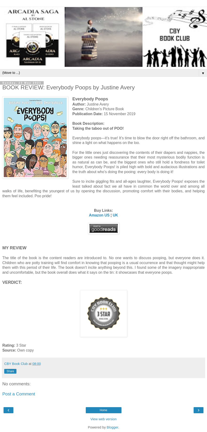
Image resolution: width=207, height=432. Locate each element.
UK (115, 215)
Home (103, 410)
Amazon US (99, 215)
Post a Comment (18, 393)
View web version (103, 419)
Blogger (112, 427)
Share (10, 371)
